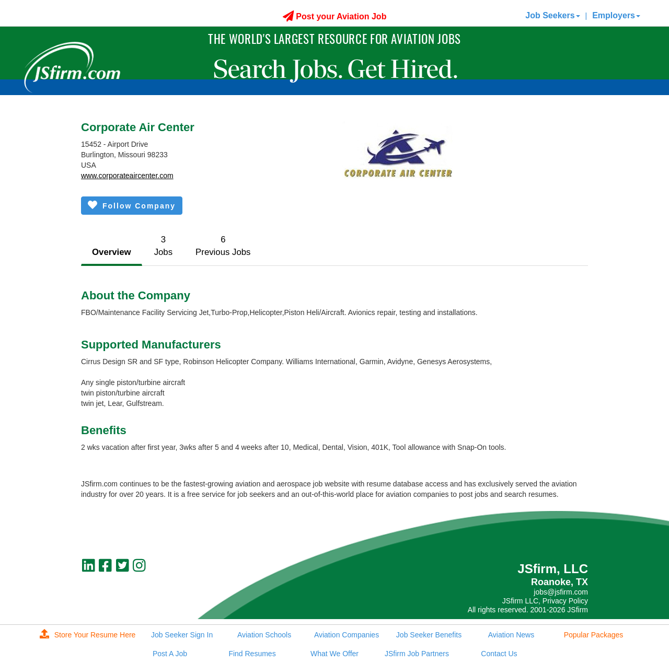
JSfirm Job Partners (417, 653)
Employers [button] (616, 15)
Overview (111, 252)
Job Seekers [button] (552, 15)
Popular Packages (594, 635)
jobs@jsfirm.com (561, 592)
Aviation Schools (264, 635)
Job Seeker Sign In (182, 635)
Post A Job (170, 653)
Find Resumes (251, 653)
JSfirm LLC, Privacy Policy (545, 601)
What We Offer (334, 653)
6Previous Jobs (222, 246)
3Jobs (163, 246)
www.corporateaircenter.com (127, 175)
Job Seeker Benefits (429, 635)
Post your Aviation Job (335, 16)
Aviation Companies (346, 635)
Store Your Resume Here (88, 635)
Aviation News (511, 635)
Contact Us (499, 653)
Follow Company (132, 205)
